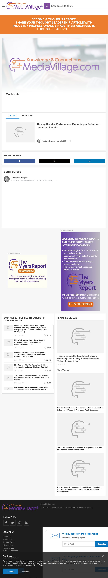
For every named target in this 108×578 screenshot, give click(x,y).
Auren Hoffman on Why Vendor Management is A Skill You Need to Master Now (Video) (79, 449)
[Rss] (26, 523)
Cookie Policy (8, 545)
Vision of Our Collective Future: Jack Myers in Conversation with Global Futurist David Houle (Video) (31, 377)
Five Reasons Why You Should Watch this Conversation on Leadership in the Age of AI (31, 366)
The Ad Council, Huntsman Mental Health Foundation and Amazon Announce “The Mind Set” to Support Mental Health (79, 489)
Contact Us (7, 539)
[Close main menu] (102, 556)
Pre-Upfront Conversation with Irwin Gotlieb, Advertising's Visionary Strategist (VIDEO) (31, 389)
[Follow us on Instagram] (19, 523)
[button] (70, 142)
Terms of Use (8, 548)
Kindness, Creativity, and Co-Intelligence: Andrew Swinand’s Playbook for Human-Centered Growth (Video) (29, 355)
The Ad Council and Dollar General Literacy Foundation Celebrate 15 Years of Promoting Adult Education (80, 409)
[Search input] (67, 6)
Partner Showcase (10, 551)
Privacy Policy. (38, 565)
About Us (7, 536)
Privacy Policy (8, 542)
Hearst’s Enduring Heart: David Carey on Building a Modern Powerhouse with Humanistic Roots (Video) (29, 342)
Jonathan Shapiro (19, 177)
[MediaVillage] (25, 6)
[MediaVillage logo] (20, 507)
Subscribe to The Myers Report (52, 507)
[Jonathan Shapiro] (46, 141)
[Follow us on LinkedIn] (13, 523)
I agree (10, 571)
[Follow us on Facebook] (6, 523)
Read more (26, 572)
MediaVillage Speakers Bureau (80, 507)
